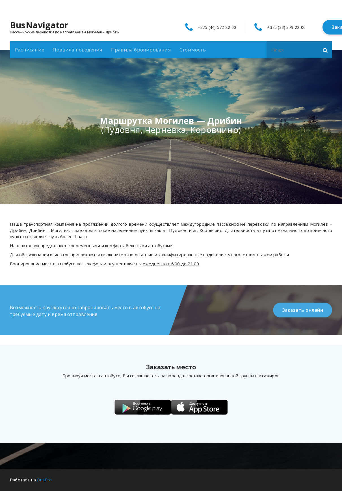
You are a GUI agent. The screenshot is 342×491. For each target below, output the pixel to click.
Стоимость (192, 49)
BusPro (44, 480)
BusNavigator (39, 25)
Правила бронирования (141, 49)
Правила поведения (77, 49)
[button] (325, 50)
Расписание (29, 49)
